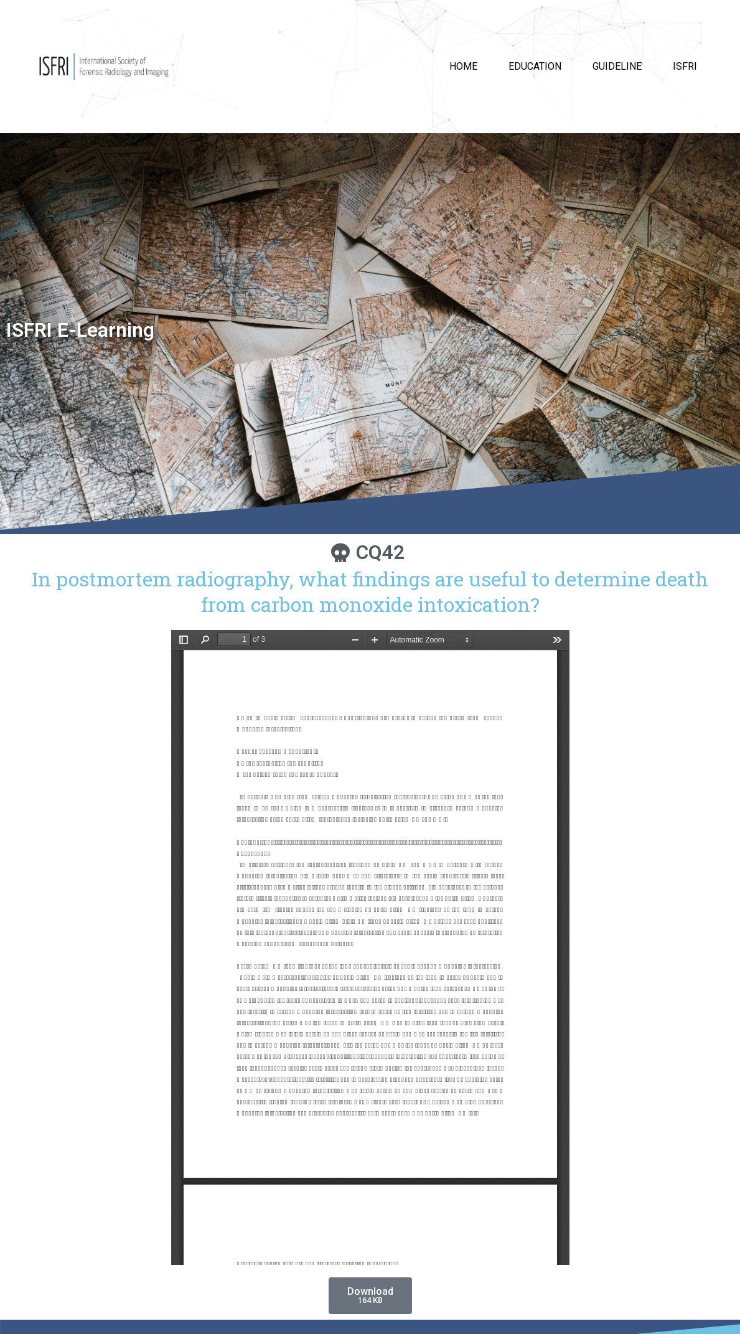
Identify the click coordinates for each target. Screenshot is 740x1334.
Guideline (617, 66)
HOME (463, 66)
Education (534, 66)
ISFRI (685, 66)
